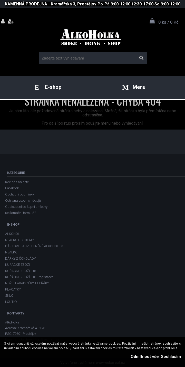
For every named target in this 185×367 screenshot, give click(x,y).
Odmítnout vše (145, 356)
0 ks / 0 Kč (168, 22)
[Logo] (92, 39)
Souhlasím (171, 356)
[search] (141, 58)
